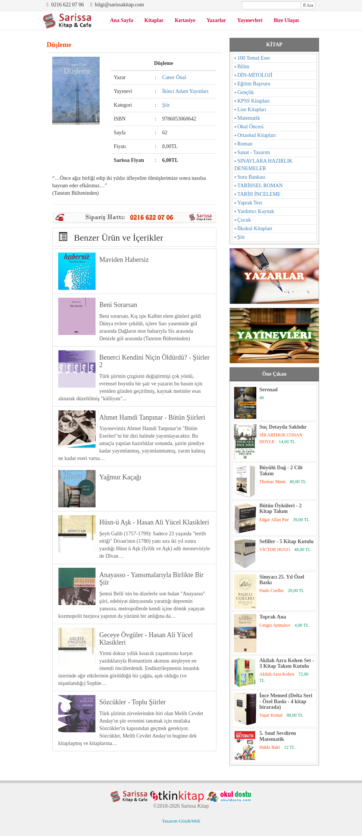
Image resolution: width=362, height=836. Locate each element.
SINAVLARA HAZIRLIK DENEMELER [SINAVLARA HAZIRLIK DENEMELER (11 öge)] (263, 164)
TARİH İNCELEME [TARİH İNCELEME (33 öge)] (259, 194)
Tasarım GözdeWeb (181, 821)
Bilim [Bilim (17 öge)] (243, 66)
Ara (308, 5)
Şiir (166, 105)
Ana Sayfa (121, 20)
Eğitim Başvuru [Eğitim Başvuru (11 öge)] (253, 84)
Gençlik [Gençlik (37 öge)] (245, 92)
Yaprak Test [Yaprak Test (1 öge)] (249, 203)
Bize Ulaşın (286, 20)
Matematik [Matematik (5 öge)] (248, 118)
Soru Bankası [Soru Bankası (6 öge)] (251, 177)
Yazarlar (216, 20)
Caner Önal (174, 77)
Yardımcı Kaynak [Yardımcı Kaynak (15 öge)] (255, 211)
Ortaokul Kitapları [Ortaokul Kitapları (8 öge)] (256, 135)
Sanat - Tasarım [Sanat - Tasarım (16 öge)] (253, 152)
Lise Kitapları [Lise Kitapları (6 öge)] (251, 109)
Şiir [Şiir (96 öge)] (241, 237)
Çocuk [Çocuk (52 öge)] (244, 220)
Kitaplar (153, 20)
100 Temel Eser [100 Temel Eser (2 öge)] (253, 58)
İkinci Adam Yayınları (185, 91)
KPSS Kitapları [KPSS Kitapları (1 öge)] (253, 101)
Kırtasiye (185, 20)
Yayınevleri (250, 20)
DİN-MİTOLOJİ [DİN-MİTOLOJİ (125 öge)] (254, 75)
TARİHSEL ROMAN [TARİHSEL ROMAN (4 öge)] (260, 185)
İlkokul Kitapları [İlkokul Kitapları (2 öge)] (254, 228)
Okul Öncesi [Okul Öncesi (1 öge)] (250, 126)
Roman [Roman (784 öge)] (244, 144)
